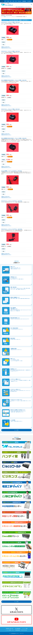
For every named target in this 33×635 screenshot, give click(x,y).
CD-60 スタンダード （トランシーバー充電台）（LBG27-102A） (10, 51)
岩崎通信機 (24, 1)
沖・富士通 (28, 1)
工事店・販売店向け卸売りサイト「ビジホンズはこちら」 (24, 6)
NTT (5, 1)
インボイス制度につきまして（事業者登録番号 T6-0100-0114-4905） (16, 630)
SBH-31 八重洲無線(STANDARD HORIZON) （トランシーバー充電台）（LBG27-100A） (14, 80)
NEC (11, 1)
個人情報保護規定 (17, 628)
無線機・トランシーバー (7, 16)
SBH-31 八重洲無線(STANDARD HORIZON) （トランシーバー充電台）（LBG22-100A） (14, 138)
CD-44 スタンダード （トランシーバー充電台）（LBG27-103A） (10, 22)
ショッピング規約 (24, 628)
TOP (2, 16)
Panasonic (19, 1)
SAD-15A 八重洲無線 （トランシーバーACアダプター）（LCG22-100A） (11, 170)
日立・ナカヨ (15, 1)
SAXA (8, 1)
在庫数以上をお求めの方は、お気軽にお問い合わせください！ (6, 47)
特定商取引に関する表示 (9, 628)
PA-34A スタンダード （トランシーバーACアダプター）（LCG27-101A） (11, 200)
